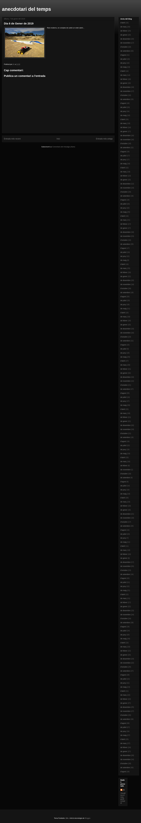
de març (123, 27)
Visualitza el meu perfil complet (122, 798)
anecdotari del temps (26, 9)
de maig (123, 67)
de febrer (123, 31)
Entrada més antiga (104, 139)
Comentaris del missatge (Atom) (63, 147)
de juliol (123, 59)
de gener (123, 35)
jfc (124, 790)
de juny (123, 63)
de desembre (125, 39)
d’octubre (124, 47)
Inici (58, 139)
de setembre (125, 51)
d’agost (123, 55)
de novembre (125, 43)
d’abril (122, 23)
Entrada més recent (12, 139)
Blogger (87, 818)
